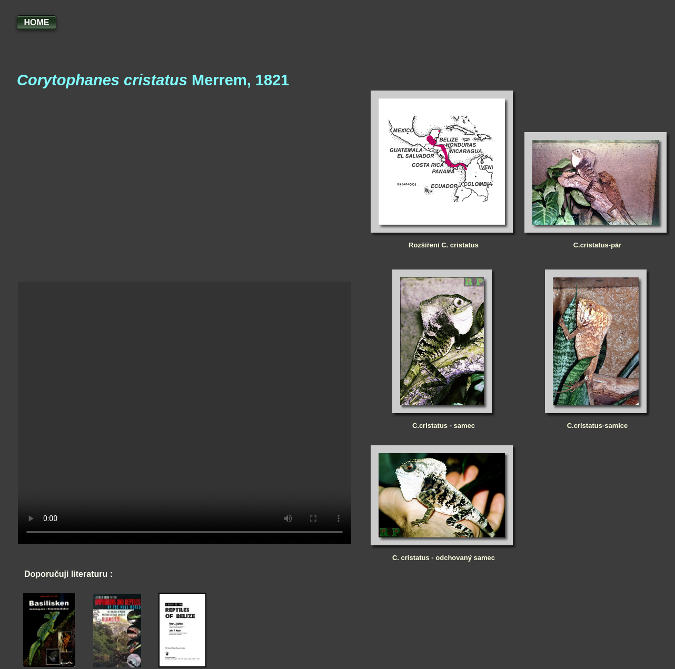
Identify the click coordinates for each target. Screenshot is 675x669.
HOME (36, 22)
